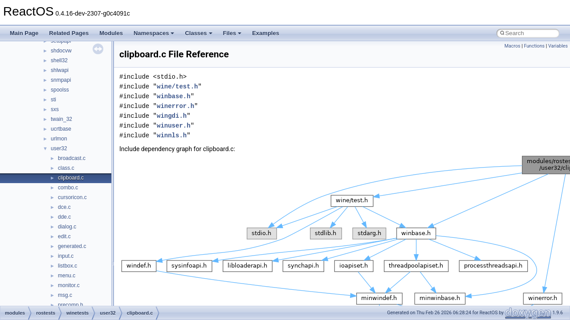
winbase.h (174, 96)
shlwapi (60, 70)
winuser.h (174, 125)
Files (232, 33)
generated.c (72, 246)
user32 (59, 148)
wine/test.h (177, 86)
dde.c (64, 217)
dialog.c (67, 227)
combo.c (68, 187)
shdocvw (61, 51)
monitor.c (69, 285)
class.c (66, 168)
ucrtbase (61, 129)
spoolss (60, 90)
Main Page (24, 33)
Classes (198, 33)
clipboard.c (71, 178)
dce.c (64, 207)
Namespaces (154, 33)
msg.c (65, 295)
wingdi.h (172, 116)
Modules (111, 33)
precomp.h (70, 305)
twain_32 (61, 119)
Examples (265, 33)
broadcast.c (72, 158)
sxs (55, 109)
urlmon (59, 139)
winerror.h (175, 106)
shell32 (59, 60)
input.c (65, 256)
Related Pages (69, 33)
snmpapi (61, 80)
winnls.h (172, 135)
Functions (534, 46)
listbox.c (67, 266)
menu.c (66, 275)
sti (53, 99)
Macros (513, 46)
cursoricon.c (72, 197)
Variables (558, 46)
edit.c (64, 236)
